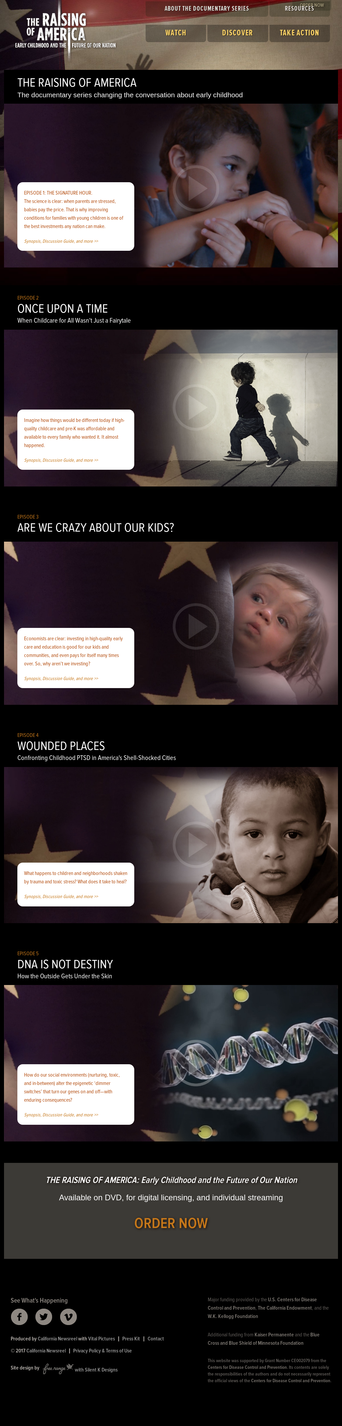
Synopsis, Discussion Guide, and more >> (61, 241)
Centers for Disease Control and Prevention (247, 1367)
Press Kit (131, 1338)
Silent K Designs (101, 1370)
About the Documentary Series (207, 9)
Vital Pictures (101, 1338)
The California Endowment (285, 1308)
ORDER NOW (171, 1224)
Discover (237, 33)
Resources (299, 9)
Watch (175, 33)
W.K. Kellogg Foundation (233, 1316)
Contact (156, 1338)
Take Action (300, 33)
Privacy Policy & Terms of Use (102, 1350)
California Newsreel (57, 1338)
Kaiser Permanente (274, 1334)
